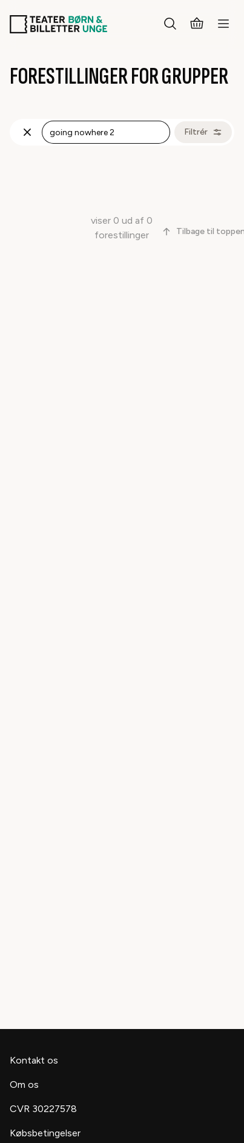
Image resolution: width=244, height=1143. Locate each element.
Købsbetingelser (45, 1133)
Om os (24, 1084)
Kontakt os (34, 1060)
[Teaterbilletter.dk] (58, 24)
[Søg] (170, 24)
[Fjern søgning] (27, 132)
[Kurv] (197, 24)
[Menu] (223, 24)
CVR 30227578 (43, 1109)
